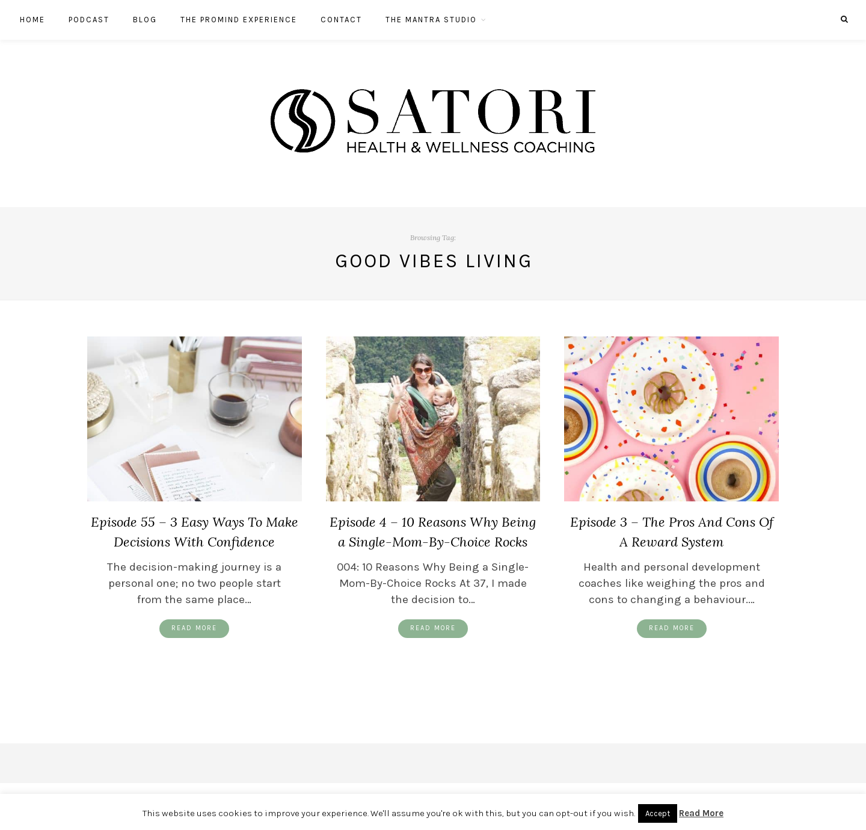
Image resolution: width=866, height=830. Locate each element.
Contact (341, 19)
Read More (194, 628)
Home (32, 19)
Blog (145, 19)
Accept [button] (657, 813)
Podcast (89, 19)
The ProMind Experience (238, 19)
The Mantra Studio (431, 19)
